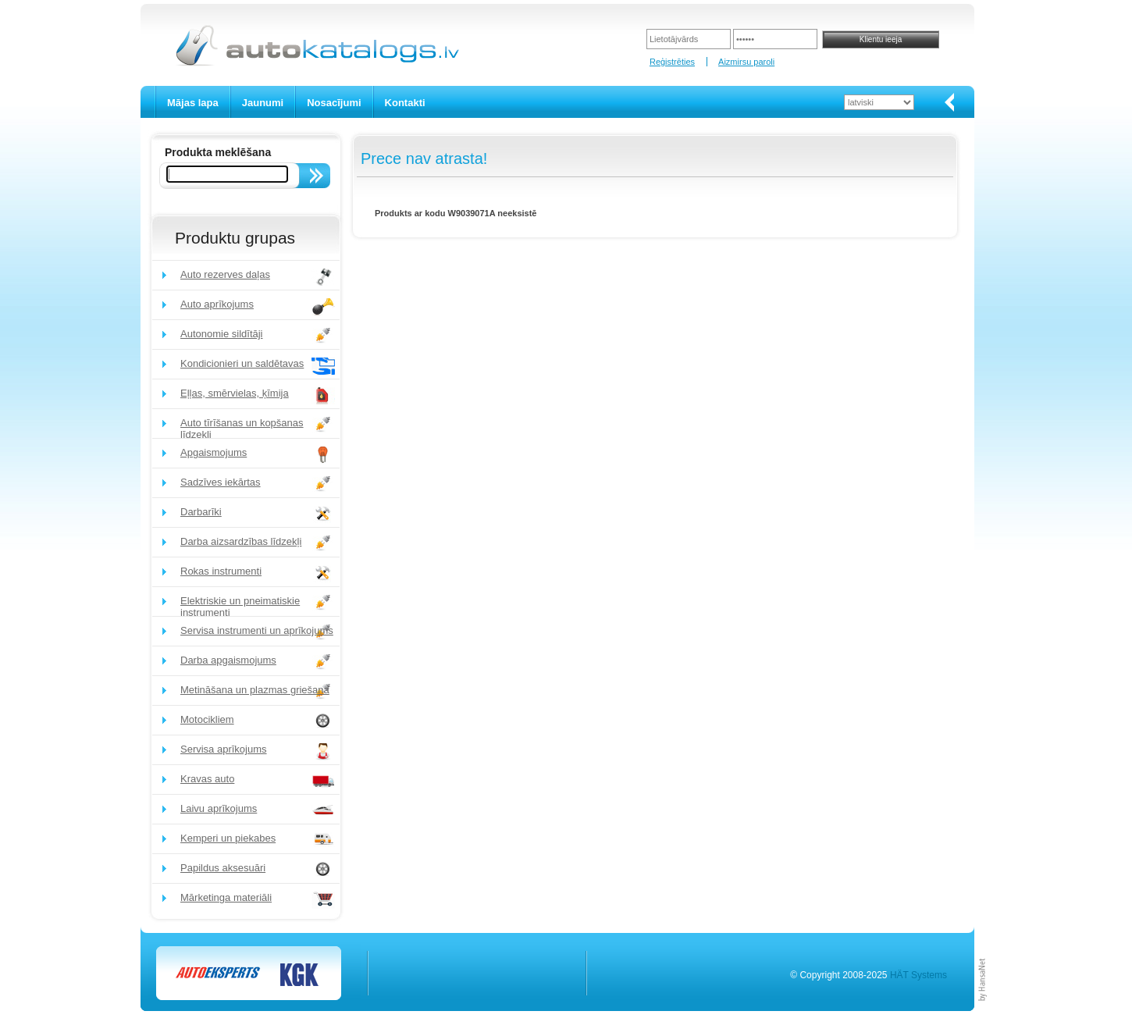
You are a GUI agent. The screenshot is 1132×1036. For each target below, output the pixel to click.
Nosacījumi (334, 103)
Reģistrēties (672, 61)
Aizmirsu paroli (746, 61)
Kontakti (405, 103)
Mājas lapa (193, 103)
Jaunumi (262, 103)
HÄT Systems (918, 975)
